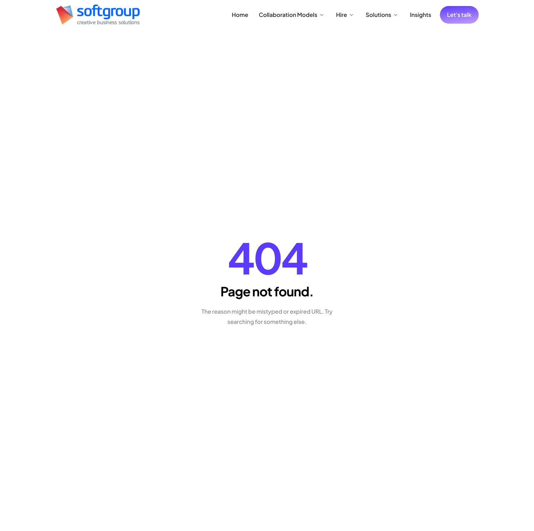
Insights (420, 15)
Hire (344, 15)
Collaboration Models (291, 15)
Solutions (381, 15)
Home (240, 15)
